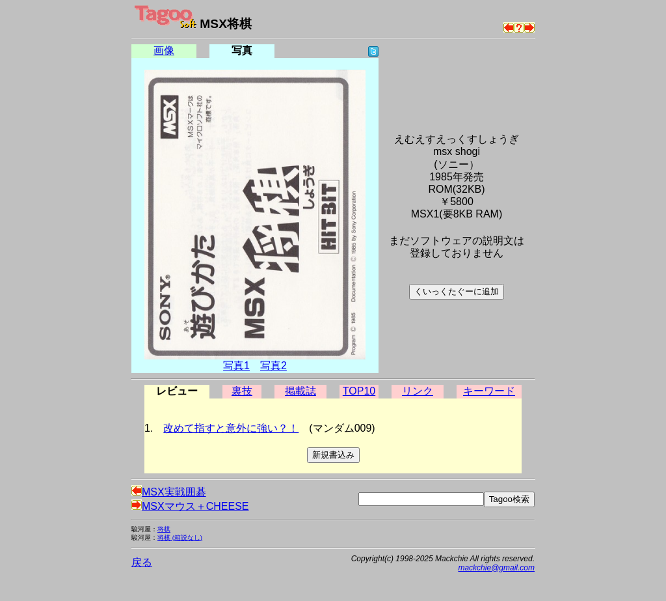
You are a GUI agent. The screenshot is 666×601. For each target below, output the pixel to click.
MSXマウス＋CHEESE (189, 506)
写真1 (236, 365)
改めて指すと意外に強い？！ (231, 428)
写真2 (273, 365)
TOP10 (359, 391)
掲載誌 (300, 391)
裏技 (242, 391)
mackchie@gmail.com (496, 567)
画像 (163, 50)
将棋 (163, 529)
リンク (417, 391)
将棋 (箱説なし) (179, 537)
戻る (141, 562)
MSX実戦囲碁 (168, 491)
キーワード (489, 391)
